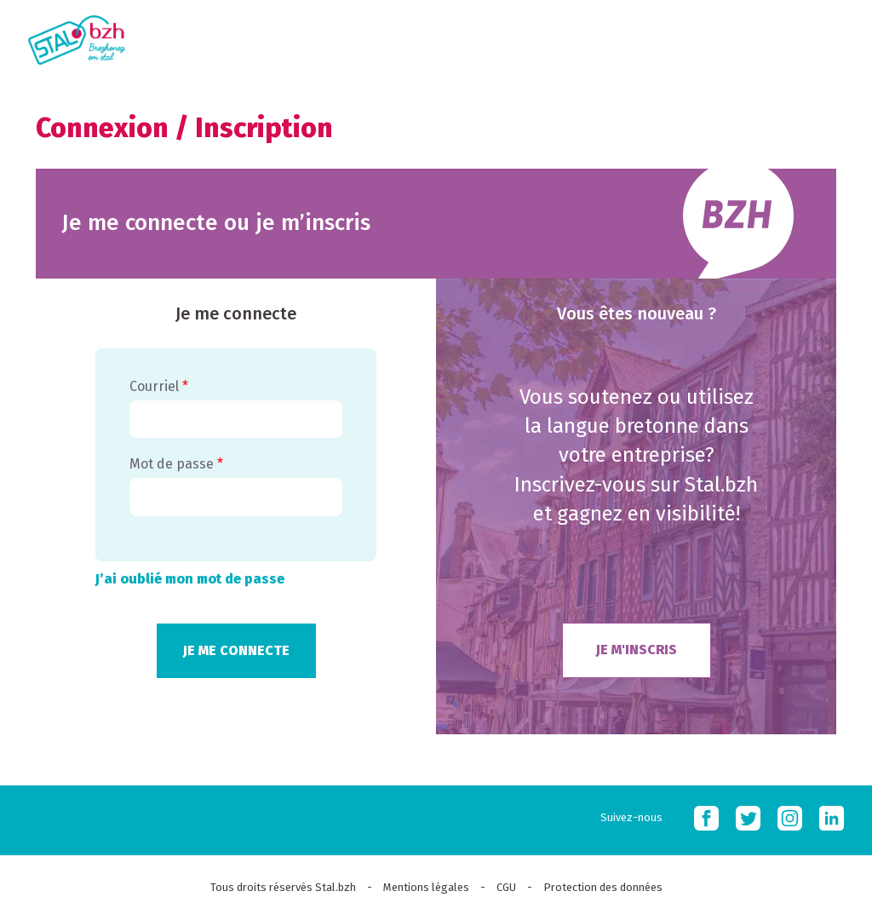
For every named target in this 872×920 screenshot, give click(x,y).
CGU (506, 887)
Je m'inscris (636, 649)
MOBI (838, 36)
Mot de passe (176, 464)
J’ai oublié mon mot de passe (189, 579)
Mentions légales (426, 887)
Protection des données (603, 887)
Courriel (158, 386)
